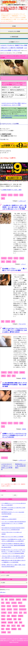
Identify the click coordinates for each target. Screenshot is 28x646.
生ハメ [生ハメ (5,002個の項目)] (13, 625)
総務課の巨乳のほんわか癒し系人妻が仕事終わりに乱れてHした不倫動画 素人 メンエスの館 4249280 (13, 561)
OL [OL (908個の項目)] (2, 599)
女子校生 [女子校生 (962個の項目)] (9, 619)
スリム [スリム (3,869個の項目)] (15, 609)
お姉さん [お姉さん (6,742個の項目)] (18, 599)
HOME (14, 26)
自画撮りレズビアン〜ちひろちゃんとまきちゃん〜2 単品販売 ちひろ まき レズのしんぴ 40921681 (14, 435)
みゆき (10, 372)
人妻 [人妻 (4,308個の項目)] (8, 616)
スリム (10, 195)
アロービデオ (22, 324)
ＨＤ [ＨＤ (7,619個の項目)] (9, 632)
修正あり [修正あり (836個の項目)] (14, 616)
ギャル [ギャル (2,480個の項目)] (3, 609)
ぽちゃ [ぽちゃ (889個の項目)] (20, 602)
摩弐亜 (24, 378)
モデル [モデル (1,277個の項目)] (15, 612)
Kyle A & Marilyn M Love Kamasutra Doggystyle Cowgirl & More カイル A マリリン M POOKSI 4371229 (13, 528)
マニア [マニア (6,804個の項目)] (9, 612)
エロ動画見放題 (14, 36)
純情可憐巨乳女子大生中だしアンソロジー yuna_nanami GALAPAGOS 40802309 (13, 513)
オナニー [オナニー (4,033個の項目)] (15, 606)
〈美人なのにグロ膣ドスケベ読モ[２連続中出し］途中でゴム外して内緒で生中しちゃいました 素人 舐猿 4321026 (13, 556)
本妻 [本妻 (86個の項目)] (16, 622)
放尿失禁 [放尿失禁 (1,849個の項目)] (4, 622)
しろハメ (23, 264)
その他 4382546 (5, 516)
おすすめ (4, 258)
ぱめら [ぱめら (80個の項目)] (7, 602)
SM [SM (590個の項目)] (6, 599)
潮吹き (3, 375)
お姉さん (4, 195)
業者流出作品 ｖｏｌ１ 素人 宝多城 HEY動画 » (20, 465)
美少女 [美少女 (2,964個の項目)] (7, 629)
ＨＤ (14, 261)
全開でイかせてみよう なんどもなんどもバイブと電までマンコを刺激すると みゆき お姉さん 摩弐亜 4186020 (14, 330)
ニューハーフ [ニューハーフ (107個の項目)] (23, 609)
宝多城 (24, 429)
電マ (13, 321)
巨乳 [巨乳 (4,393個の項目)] (15, 619)
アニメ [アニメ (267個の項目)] (8, 606)
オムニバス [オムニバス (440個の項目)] (22, 606)
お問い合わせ (2, 592)
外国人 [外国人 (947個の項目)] (3, 619)
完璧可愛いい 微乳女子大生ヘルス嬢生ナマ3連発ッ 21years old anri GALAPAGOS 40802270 (13, 565)
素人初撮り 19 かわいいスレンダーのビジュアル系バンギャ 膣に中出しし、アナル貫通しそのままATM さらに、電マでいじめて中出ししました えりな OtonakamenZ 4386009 (13, 551)
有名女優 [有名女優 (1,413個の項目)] (10, 622)
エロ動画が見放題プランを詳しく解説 (11, 189)
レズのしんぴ (16, 50)
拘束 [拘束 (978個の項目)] (19, 619)
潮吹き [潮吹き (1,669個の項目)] (3, 625)
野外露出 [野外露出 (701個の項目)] (14, 629)
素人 (3, 198)
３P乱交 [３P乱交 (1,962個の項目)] (3, 632)
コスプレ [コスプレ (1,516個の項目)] (9, 609)
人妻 (21, 423)
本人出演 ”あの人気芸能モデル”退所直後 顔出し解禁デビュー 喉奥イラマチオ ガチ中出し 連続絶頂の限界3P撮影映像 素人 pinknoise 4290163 (13, 545)
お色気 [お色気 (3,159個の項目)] (24, 599)
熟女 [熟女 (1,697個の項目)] (8, 625)
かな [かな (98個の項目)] (3, 602)
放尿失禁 (22, 372)
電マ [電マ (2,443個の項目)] (19, 629)
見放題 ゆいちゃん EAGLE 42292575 (9, 519)
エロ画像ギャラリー (14, 42)
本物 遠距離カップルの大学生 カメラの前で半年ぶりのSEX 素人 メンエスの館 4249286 (13, 508)
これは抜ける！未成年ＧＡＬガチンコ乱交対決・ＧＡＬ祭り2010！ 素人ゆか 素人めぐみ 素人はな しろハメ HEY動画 (14, 207)
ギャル (10, 258)
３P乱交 (8, 261)
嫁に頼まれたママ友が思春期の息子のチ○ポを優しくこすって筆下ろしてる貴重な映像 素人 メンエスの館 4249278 (13, 540)
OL (2, 321)
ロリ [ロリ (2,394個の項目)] (25, 612)
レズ (21, 195)
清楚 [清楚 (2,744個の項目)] (21, 622)
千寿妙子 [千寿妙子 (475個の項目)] (20, 616)
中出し (21, 258)
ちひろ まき (4, 457)
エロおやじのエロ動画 (14, 31)
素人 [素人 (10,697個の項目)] (3, 629)
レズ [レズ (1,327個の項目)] (21, 612)
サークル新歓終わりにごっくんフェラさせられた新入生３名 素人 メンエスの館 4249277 (14, 504)
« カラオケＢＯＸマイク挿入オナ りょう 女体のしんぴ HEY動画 (6, 466)
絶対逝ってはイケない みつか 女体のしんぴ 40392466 (12, 536)
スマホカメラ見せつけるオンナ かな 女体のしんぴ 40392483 (12, 533)
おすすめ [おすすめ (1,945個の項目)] (12, 599)
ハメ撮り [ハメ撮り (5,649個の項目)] (4, 612)
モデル (16, 258)
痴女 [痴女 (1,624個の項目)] (18, 625)
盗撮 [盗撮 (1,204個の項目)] (23, 625)
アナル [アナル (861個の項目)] (3, 606)
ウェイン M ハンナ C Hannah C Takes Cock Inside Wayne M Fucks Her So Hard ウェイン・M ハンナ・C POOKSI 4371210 (14, 523)
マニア (16, 195)
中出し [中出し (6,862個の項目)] (3, 616)
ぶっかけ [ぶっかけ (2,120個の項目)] (14, 602)
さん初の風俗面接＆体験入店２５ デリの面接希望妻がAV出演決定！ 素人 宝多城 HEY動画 (14, 384)
